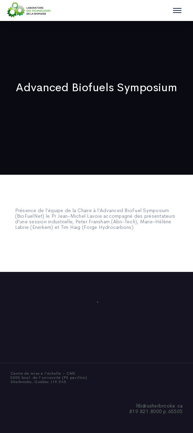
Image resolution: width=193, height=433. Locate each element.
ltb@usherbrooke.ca (159, 406)
